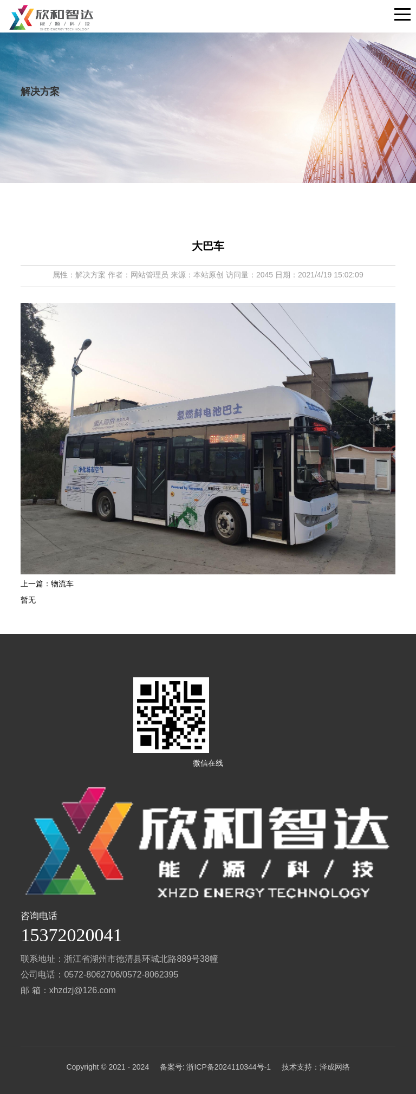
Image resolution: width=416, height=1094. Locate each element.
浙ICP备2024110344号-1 (228, 1067)
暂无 (28, 599)
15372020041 (71, 935)
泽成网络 (335, 1067)
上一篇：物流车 (47, 583)
